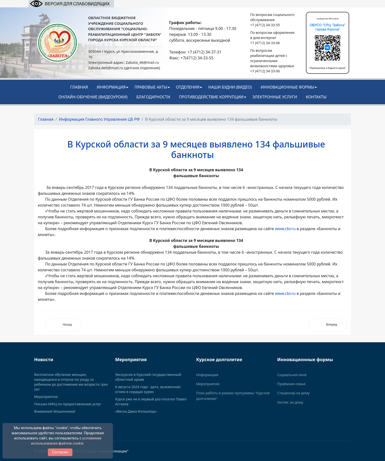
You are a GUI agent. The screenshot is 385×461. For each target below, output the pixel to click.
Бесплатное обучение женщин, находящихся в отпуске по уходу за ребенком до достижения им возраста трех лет (71, 382)
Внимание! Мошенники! (54, 411)
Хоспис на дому (290, 402)
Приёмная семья (291, 384)
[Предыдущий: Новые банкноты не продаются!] (63, 324)
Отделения (187, 87)
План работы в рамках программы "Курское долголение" (233, 396)
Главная (79, 87)
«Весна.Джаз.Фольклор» (136, 411)
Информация (111, 87)
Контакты (316, 97)
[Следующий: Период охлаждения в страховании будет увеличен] (328, 324)
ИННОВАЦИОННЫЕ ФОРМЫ (287, 87)
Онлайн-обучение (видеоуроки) (92, 97)
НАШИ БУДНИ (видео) (230, 87)
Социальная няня (292, 374)
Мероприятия (46, 396)
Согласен (60, 452)
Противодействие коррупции (211, 97)
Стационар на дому (293, 393)
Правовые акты (151, 87)
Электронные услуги (274, 97)
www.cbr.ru (285, 228)
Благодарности (153, 97)
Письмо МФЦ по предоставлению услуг (67, 404)
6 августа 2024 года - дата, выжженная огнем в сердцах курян (147, 389)
